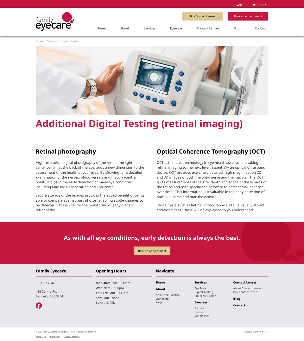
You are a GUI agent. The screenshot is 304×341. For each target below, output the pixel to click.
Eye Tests (200, 288)
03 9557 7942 (45, 283)
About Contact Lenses (247, 288)
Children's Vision (205, 296)
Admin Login (41, 336)
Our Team (162, 299)
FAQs (159, 302)
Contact (260, 28)
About (124, 28)
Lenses (198, 312)
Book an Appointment (248, 16)
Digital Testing (69, 41)
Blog (237, 28)
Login (240, 4)
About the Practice (168, 295)
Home (101, 28)
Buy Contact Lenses (202, 16)
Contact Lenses (208, 28)
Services (150, 28)
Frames (199, 308)
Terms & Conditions (71, 336)
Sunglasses (201, 316)
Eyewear (176, 28)
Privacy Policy (55, 336)
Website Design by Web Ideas (256, 332)
